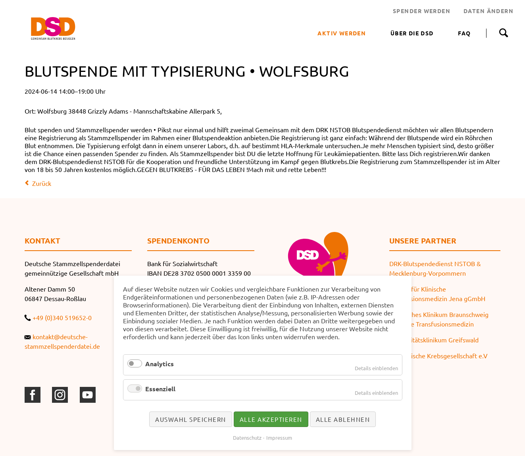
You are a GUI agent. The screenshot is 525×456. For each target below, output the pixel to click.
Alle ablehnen (343, 419)
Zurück (41, 183)
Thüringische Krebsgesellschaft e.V (438, 355)
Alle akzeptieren (271, 419)
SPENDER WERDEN (421, 10)
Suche (503, 33)
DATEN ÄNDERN (488, 10)
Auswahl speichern (190, 419)
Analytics (159, 363)
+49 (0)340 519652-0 (62, 317)
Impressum (279, 437)
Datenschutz (247, 437)
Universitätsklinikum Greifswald (434, 340)
